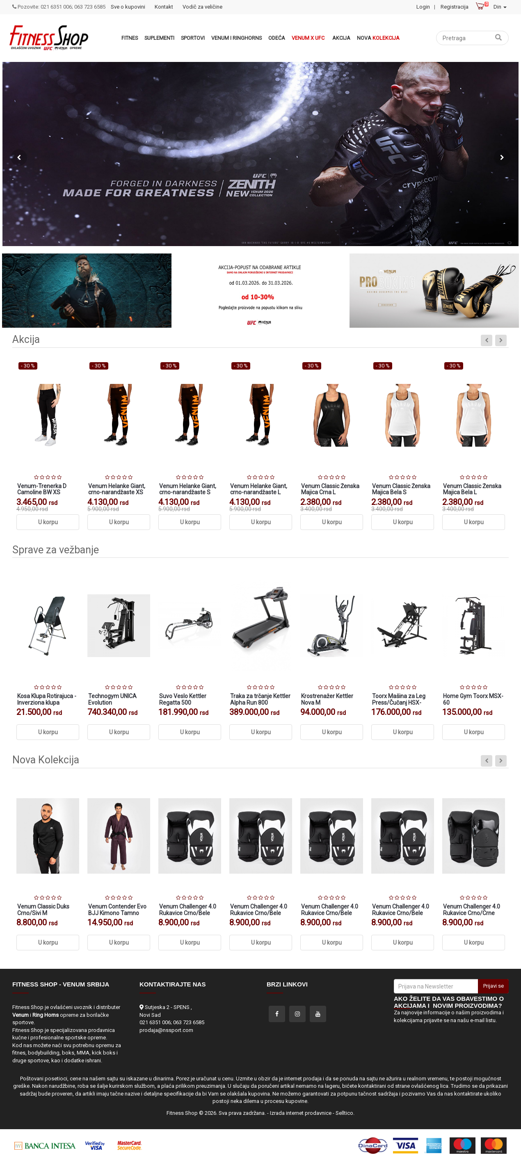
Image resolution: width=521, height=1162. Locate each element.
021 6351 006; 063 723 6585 (171, 1022)
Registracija (454, 7)
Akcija (341, 38)
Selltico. (345, 1113)
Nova (378, 38)
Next (502, 157)
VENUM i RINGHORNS (236, 38)
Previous (19, 157)
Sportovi (193, 38)
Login (423, 7)
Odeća (276, 38)
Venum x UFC (308, 38)
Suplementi (159, 38)
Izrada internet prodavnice (300, 1113)
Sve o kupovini (128, 7)
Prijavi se (493, 986)
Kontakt (164, 7)
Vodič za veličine (202, 7)
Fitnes (129, 38)
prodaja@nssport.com (166, 1030)
